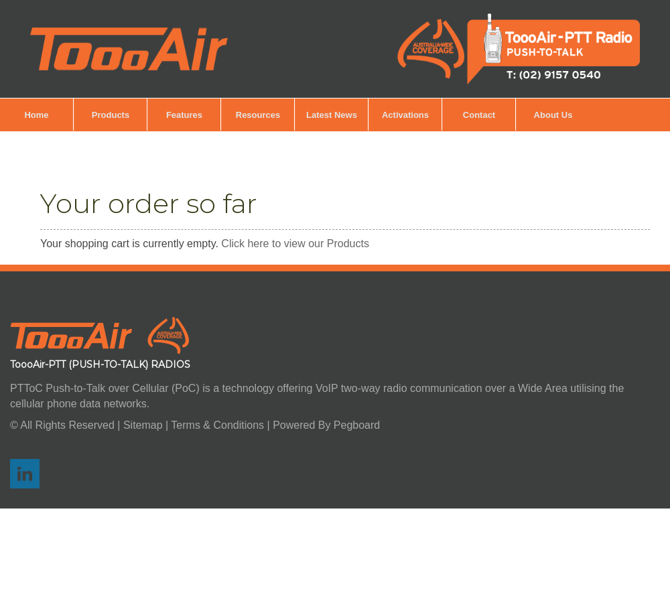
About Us (553, 115)
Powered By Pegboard (326, 425)
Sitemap (144, 425)
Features (184, 115)
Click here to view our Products (295, 243)
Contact (479, 115)
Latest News (331, 115)
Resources (258, 115)
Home (36, 115)
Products (110, 115)
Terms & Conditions (217, 425)
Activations (405, 115)
